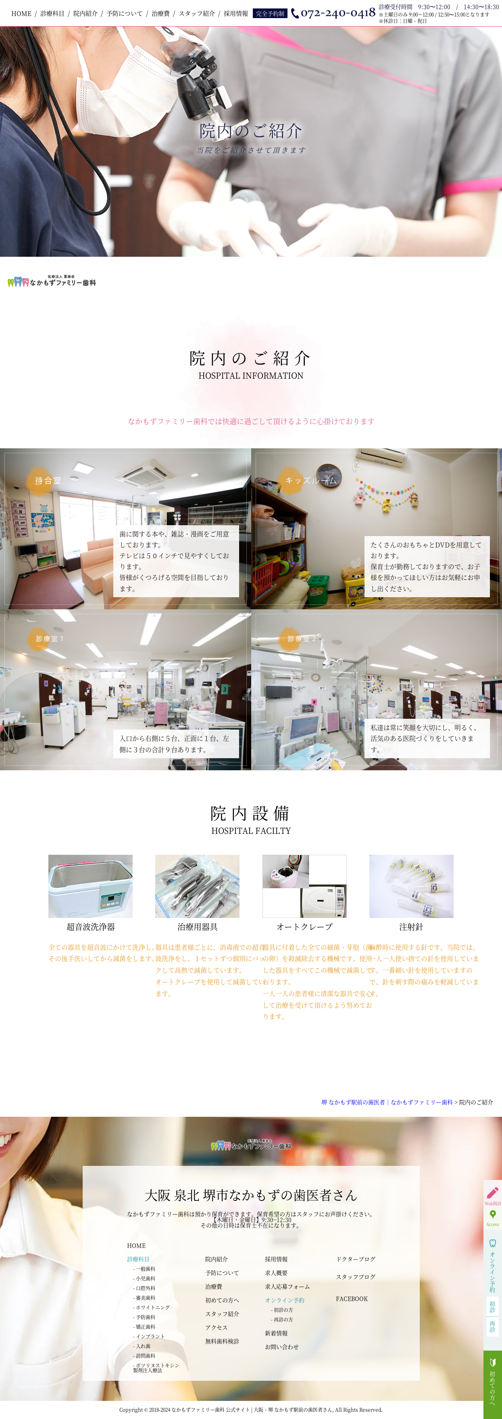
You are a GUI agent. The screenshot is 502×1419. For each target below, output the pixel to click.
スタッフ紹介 (197, 13)
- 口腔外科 (144, 1288)
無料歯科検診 (222, 1341)
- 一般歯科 (144, 1268)
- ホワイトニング (151, 1307)
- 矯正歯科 (144, 1326)
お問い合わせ (282, 1347)
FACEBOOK (352, 1298)
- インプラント (149, 1336)
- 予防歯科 (144, 1317)
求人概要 (276, 1272)
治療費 (161, 13)
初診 (493, 1306)
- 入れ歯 (141, 1346)
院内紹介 (85, 13)
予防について (124, 13)
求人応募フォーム (287, 1286)
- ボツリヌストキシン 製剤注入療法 (156, 1368)
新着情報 (276, 1333)
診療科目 (52, 13)
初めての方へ (222, 1300)
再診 (493, 1326)
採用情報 (236, 13)
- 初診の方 (282, 1309)
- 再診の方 (282, 1319)
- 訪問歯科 (144, 1355)
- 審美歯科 (144, 1297)
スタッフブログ (355, 1277)
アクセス (216, 1327)
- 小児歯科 (144, 1278)
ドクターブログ (355, 1259)
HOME (21, 13)
